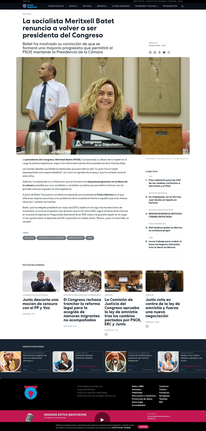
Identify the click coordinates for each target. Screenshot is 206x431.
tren (151, 237)
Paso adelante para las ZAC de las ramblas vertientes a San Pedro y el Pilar (165, 183)
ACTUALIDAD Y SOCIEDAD (86, 366)
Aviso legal (137, 402)
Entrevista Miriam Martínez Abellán (84, 356)
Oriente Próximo (139, 1)
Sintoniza (136, 389)
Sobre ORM (137, 386)
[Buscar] (181, 6)
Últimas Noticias (151, 1)
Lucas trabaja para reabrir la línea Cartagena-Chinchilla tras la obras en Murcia (165, 244)
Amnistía (109, 295)
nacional (27, 14)
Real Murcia (162, 1)
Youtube (163, 399)
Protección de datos (142, 399)
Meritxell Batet (76, 238)
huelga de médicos (157, 224)
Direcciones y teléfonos (144, 395)
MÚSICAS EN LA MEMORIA (33, 353)
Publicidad (137, 392)
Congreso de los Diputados (51, 238)
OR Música (151, 418)
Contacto (164, 386)
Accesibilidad (138, 405)
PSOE (90, 238)
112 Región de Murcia (158, 193)
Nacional (87, 6)
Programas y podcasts (145, 6)
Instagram (164, 395)
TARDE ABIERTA (82, 353)
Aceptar (143, 427)
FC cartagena (171, 1)
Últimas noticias (56, 6)
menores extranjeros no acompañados (82, 295)
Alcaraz (180, 1)
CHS (150, 176)
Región (72, 6)
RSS (161, 402)
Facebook (164, 392)
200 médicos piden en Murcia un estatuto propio (165, 229)
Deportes (101, 6)
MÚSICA (26, 366)
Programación (170, 6)
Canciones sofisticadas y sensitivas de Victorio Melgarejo (140, 358)
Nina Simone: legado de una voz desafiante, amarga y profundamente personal (35, 358)
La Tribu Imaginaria (121, 6)
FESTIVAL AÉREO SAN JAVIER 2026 (158, 416)
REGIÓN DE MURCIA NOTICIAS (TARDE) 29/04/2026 (165, 215)
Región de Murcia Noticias (161, 210)
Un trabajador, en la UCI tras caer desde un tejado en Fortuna (165, 199)
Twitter (163, 389)
